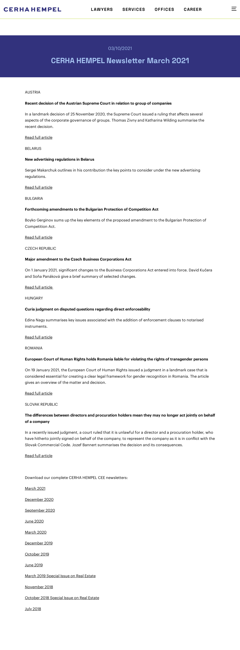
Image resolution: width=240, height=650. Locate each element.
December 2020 (39, 499)
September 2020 (40, 510)
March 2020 (36, 532)
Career (193, 9)
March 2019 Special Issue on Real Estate (60, 575)
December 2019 (39, 543)
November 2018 (39, 587)
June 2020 (34, 521)
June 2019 (34, 565)
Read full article (38, 137)
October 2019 (37, 554)
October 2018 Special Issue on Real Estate (62, 597)
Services (133, 9)
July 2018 (33, 608)
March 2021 (35, 488)
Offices (164, 9)
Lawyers (102, 9)
